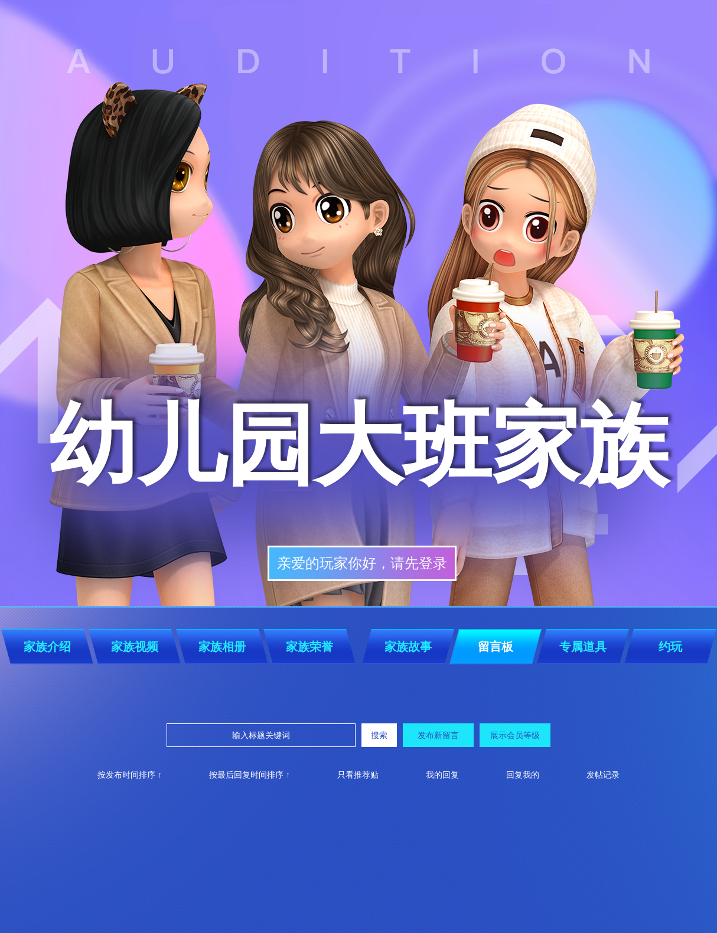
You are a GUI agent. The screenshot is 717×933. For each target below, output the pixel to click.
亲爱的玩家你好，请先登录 (362, 563)
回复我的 (522, 774)
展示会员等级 (515, 735)
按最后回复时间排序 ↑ (249, 774)
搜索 (379, 735)
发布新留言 (438, 735)
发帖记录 (603, 774)
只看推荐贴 (358, 774)
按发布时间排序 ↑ (129, 774)
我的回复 (442, 774)
